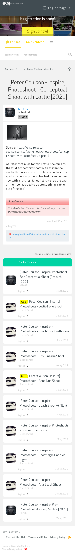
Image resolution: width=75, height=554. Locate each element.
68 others (56, 234)
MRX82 (23, 109)
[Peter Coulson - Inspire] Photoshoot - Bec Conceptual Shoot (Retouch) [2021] (44, 277)
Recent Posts (30, 54)
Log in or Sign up (56, 8)
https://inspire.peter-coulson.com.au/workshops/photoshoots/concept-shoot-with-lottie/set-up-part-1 (37, 152)
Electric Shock (26, 310)
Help (23, 537)
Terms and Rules (38, 537)
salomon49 (41, 234)
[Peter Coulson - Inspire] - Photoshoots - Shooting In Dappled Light (43, 455)
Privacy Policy (58, 537)
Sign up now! (37, 31)
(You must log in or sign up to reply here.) (53, 254)
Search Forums (12, 54)
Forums (15, 42)
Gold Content (35, 42)
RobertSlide (29, 234)
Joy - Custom (11, 532)
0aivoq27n (17, 234)
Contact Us (12, 537)
